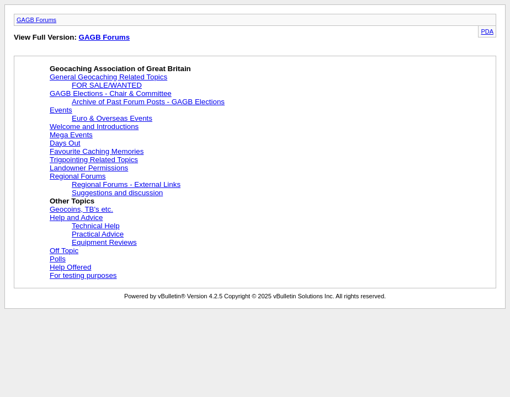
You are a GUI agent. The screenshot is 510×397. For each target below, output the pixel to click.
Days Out (65, 143)
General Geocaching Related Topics (108, 77)
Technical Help (96, 226)
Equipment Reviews (104, 242)
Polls (58, 259)
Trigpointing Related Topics (94, 159)
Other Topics (72, 201)
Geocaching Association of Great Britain (120, 69)
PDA (487, 31)
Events (61, 110)
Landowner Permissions (89, 168)
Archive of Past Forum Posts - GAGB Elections (148, 102)
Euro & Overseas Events (112, 118)
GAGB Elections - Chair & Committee (111, 93)
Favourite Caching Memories (97, 151)
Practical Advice (98, 234)
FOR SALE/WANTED (107, 85)
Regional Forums (77, 176)
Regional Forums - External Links (126, 184)
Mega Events (71, 135)
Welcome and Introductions (94, 126)
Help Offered (70, 267)
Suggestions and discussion (117, 193)
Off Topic (64, 250)
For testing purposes (83, 275)
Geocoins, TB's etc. (81, 209)
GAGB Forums (36, 20)
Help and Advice (76, 217)
